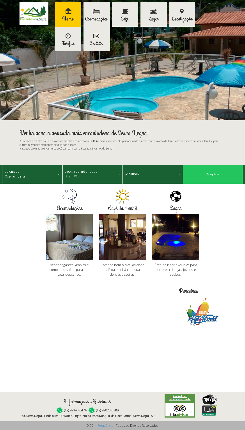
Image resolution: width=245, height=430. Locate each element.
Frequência (105, 425)
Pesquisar (212, 174)
